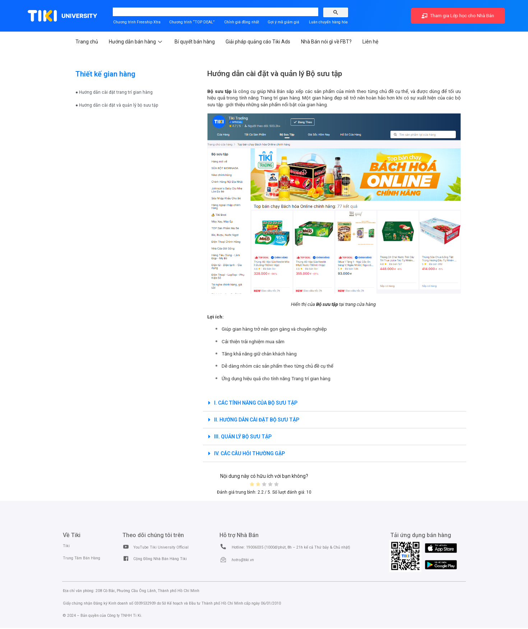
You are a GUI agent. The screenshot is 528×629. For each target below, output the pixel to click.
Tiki (66, 546)
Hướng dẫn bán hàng (136, 42)
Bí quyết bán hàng (195, 42)
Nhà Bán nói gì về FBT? (326, 42)
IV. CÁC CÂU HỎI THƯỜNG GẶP (249, 453)
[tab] (334, 403)
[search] (175, 12)
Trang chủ (86, 42)
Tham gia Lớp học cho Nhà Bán (458, 15)
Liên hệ (370, 42)
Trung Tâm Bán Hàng (81, 558)
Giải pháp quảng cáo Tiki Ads (258, 42)
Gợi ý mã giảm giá (284, 22)
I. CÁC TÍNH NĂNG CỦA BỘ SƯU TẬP (255, 403)
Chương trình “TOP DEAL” (191, 22)
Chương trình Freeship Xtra (137, 22)
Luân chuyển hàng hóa (328, 22)
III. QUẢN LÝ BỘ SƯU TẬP (243, 436)
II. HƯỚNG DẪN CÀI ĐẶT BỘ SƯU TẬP (256, 420)
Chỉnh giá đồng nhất (241, 22)
